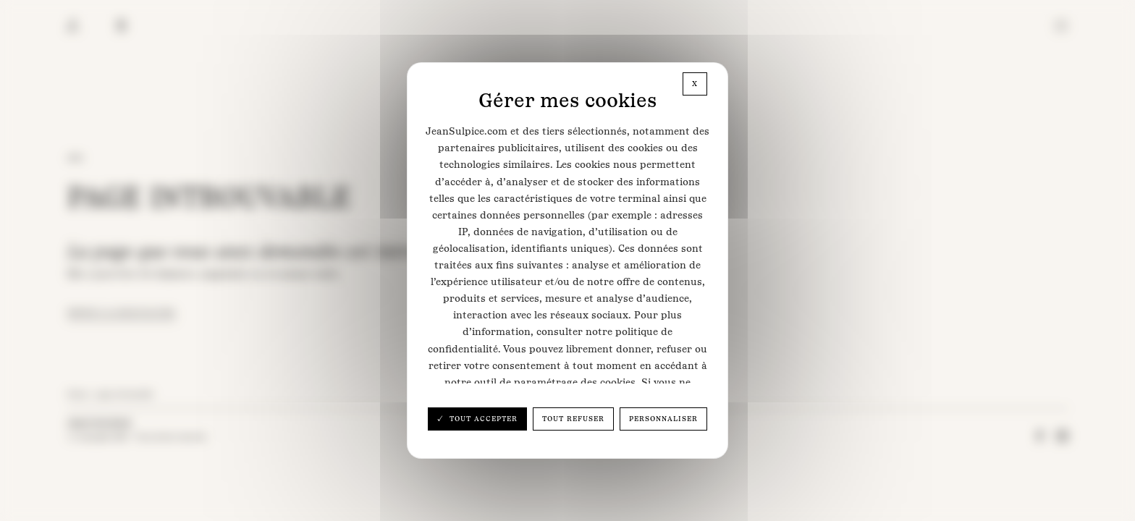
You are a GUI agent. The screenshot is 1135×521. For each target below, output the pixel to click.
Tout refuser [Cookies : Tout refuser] (573, 418)
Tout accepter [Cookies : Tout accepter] (482, 418)
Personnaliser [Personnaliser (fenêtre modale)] (663, 418)
